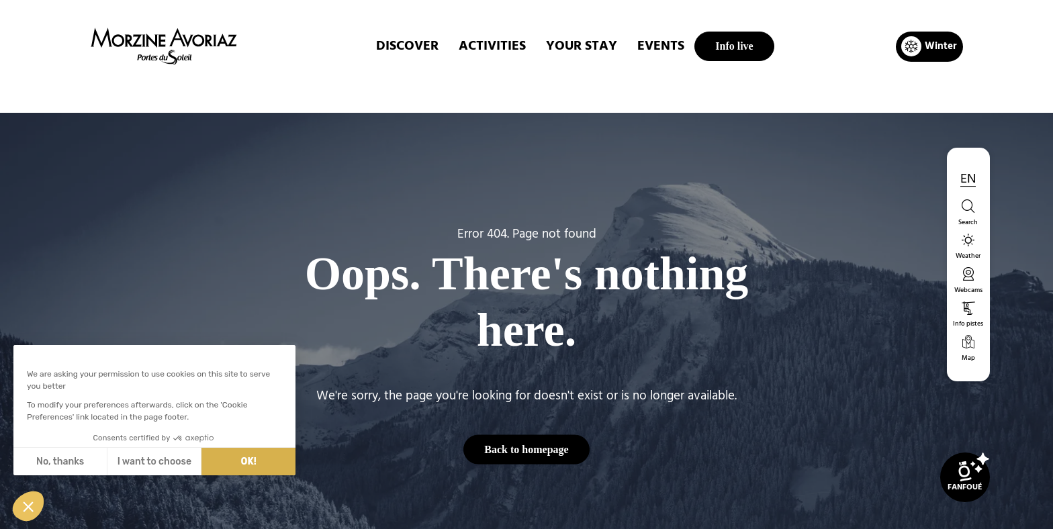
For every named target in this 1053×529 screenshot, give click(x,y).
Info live (734, 46)
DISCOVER (407, 46)
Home (455, 90)
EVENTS (660, 46)
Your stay (581, 46)
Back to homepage (526, 448)
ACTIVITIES (492, 46)
